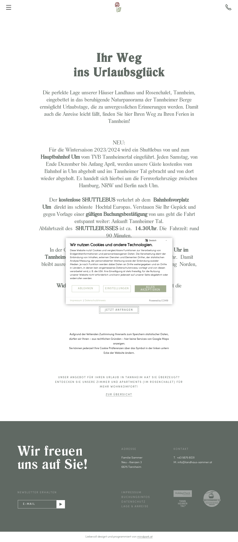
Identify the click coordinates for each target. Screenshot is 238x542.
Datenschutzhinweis (95, 300)
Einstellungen (117, 288)
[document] (119, 263)
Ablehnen (85, 288)
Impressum (76, 300)
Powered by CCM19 (158, 301)
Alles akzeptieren (150, 288)
